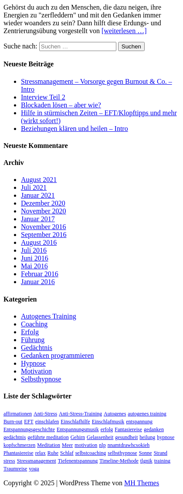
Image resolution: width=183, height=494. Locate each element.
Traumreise (15, 469)
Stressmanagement (36, 461)
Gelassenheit (100, 437)
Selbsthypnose (41, 379)
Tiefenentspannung (78, 461)
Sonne (145, 453)
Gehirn (78, 437)
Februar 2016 (39, 274)
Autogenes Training (48, 316)
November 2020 (43, 211)
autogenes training (147, 414)
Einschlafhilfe (75, 422)
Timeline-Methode (119, 461)
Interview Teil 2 (43, 97)
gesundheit (126, 437)
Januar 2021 (38, 195)
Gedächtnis (36, 347)
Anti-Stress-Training (80, 414)
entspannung (139, 422)
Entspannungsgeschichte (29, 429)
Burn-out (12, 422)
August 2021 (39, 179)
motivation (86, 445)
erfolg (107, 429)
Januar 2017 (38, 219)
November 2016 (43, 226)
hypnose (165, 437)
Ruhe (52, 453)
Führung (32, 339)
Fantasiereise (128, 429)
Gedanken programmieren (57, 355)
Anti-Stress (45, 414)
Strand (160, 453)
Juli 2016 (34, 250)
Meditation (48, 445)
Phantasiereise (18, 453)
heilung (147, 437)
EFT (28, 422)
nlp (102, 445)
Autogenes (115, 414)
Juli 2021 (34, 187)
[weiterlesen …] (124, 30)
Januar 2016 (38, 281)
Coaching (34, 324)
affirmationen (17, 414)
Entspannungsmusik (78, 429)
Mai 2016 (34, 266)
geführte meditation (47, 437)
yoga (34, 469)
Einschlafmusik (108, 422)
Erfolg (30, 332)
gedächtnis (14, 437)
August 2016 (39, 242)
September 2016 (43, 234)
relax (40, 453)
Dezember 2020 (43, 203)
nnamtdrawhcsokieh (129, 445)
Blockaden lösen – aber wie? (61, 105)
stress (9, 461)
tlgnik (146, 461)
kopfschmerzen (19, 445)
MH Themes (141, 483)
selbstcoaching (90, 453)
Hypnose (33, 363)
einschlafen (47, 422)
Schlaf (67, 453)
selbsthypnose (122, 453)
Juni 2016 (34, 258)
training (162, 461)
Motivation (36, 371)
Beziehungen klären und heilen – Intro (74, 128)
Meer (67, 445)
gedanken (154, 429)
